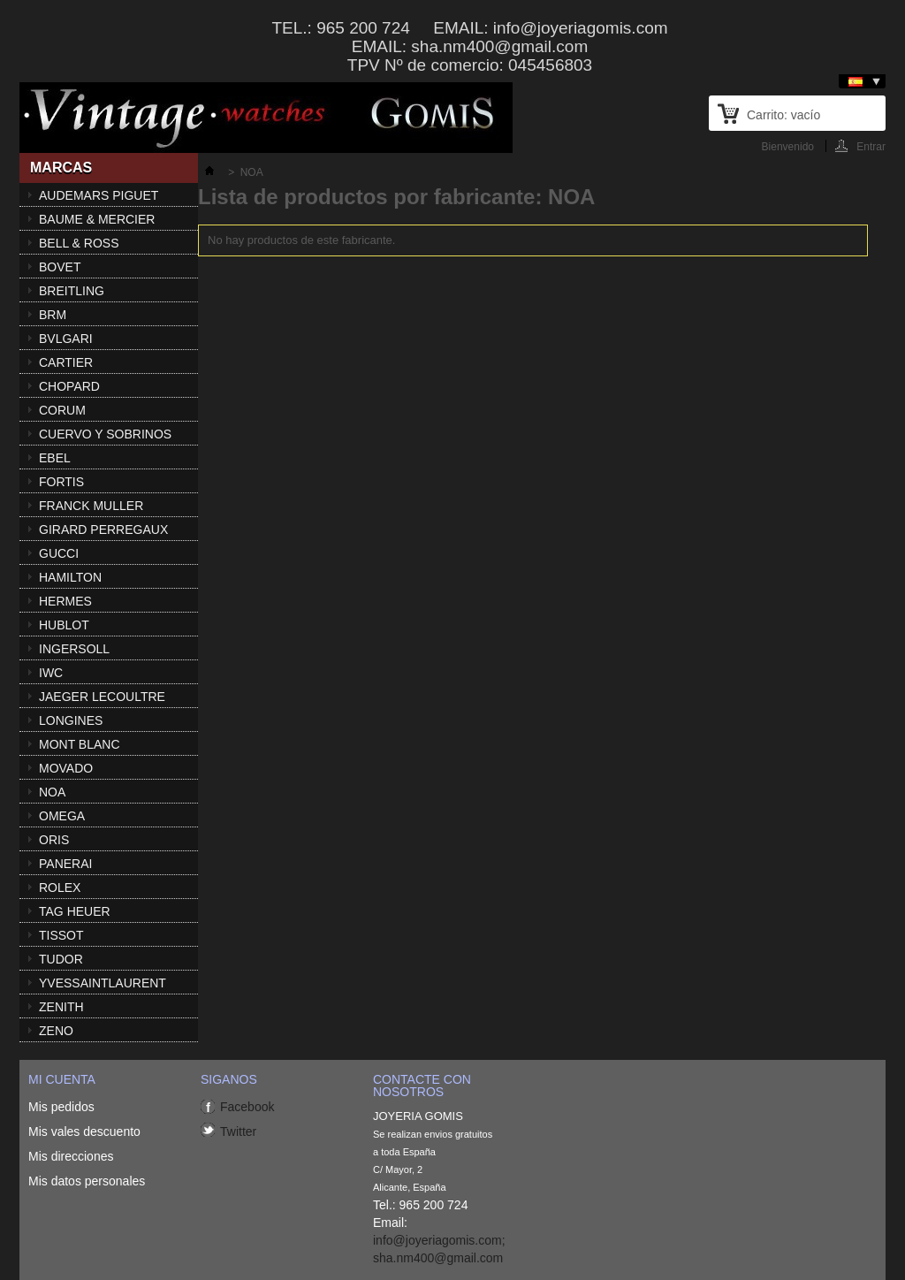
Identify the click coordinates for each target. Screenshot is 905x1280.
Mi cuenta (61, 1079)
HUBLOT (64, 625)
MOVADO (66, 768)
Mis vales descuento (84, 1131)
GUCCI (59, 553)
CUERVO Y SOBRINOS (105, 434)
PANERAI (65, 864)
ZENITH (61, 1007)
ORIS (54, 840)
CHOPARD (69, 386)
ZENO (56, 1031)
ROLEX (59, 887)
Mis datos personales (86, 1181)
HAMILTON (70, 577)
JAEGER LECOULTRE (102, 697)
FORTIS (61, 482)
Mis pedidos (61, 1107)
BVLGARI (66, 338)
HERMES (65, 601)
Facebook (247, 1107)
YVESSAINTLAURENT (102, 983)
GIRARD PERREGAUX (103, 529)
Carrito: (783, 115)
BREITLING (71, 291)
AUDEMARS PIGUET (98, 195)
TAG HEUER (74, 911)
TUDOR (61, 959)
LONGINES (71, 720)
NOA (52, 792)
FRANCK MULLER (91, 506)
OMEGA (62, 816)
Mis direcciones (70, 1156)
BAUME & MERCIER (97, 219)
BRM (52, 315)
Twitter (238, 1131)
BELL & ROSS (79, 243)
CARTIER (66, 362)
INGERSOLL (74, 649)
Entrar (871, 146)
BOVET (59, 267)
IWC (51, 673)
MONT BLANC (79, 744)
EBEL (55, 458)
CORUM (62, 410)
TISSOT (61, 935)
